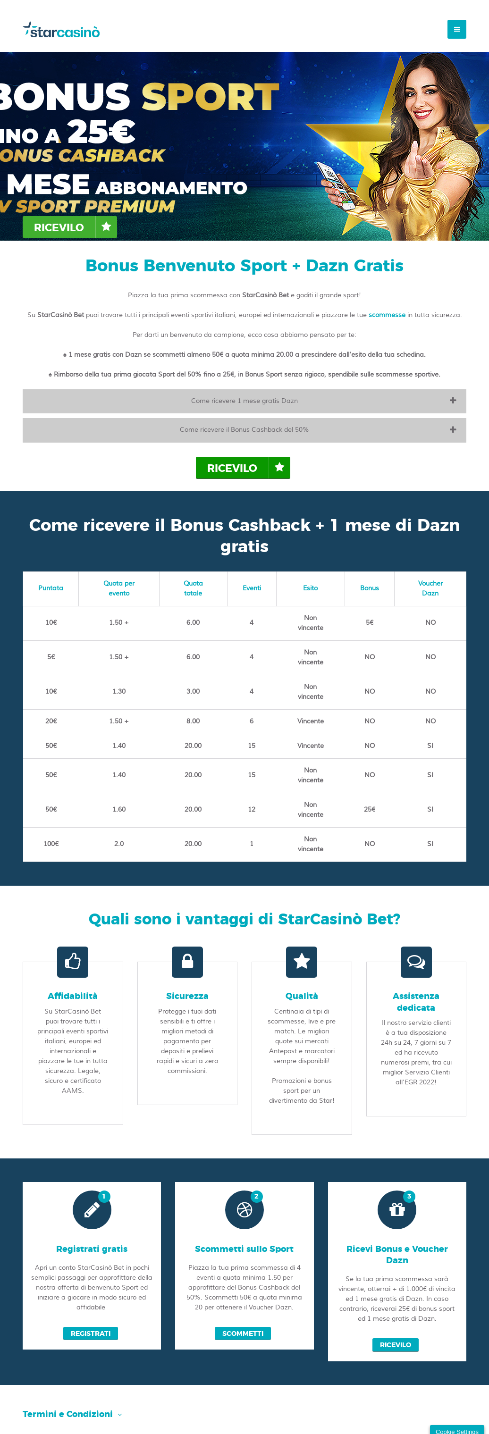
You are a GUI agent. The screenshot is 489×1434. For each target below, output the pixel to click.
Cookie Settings (457, 1422)
